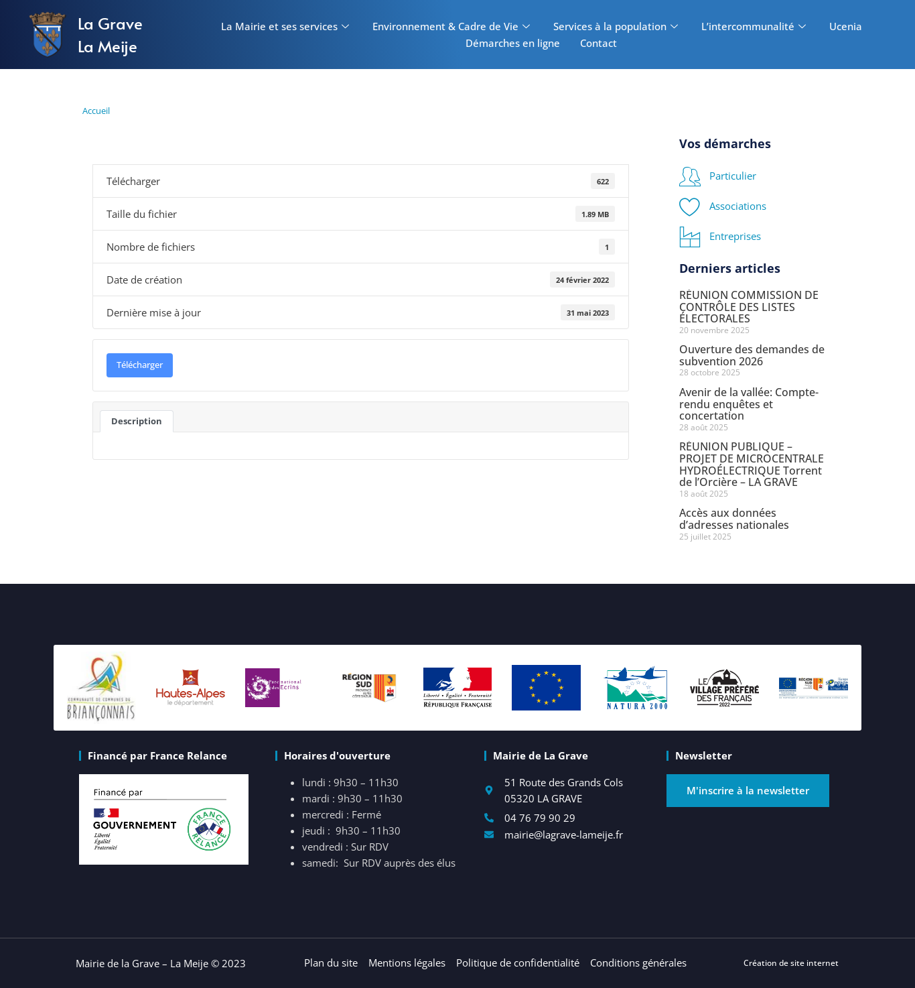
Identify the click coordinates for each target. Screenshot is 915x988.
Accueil (96, 111)
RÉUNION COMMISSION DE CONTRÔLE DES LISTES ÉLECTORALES (749, 307)
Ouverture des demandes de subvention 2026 (752, 355)
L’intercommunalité (755, 26)
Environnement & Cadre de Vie (452, 26)
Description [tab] (136, 421)
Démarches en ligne (513, 43)
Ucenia (845, 26)
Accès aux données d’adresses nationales (734, 518)
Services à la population (617, 26)
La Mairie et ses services (286, 26)
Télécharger (140, 365)
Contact (598, 43)
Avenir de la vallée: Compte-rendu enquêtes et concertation (749, 404)
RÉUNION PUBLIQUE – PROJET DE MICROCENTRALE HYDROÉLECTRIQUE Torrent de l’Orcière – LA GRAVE (751, 464)
